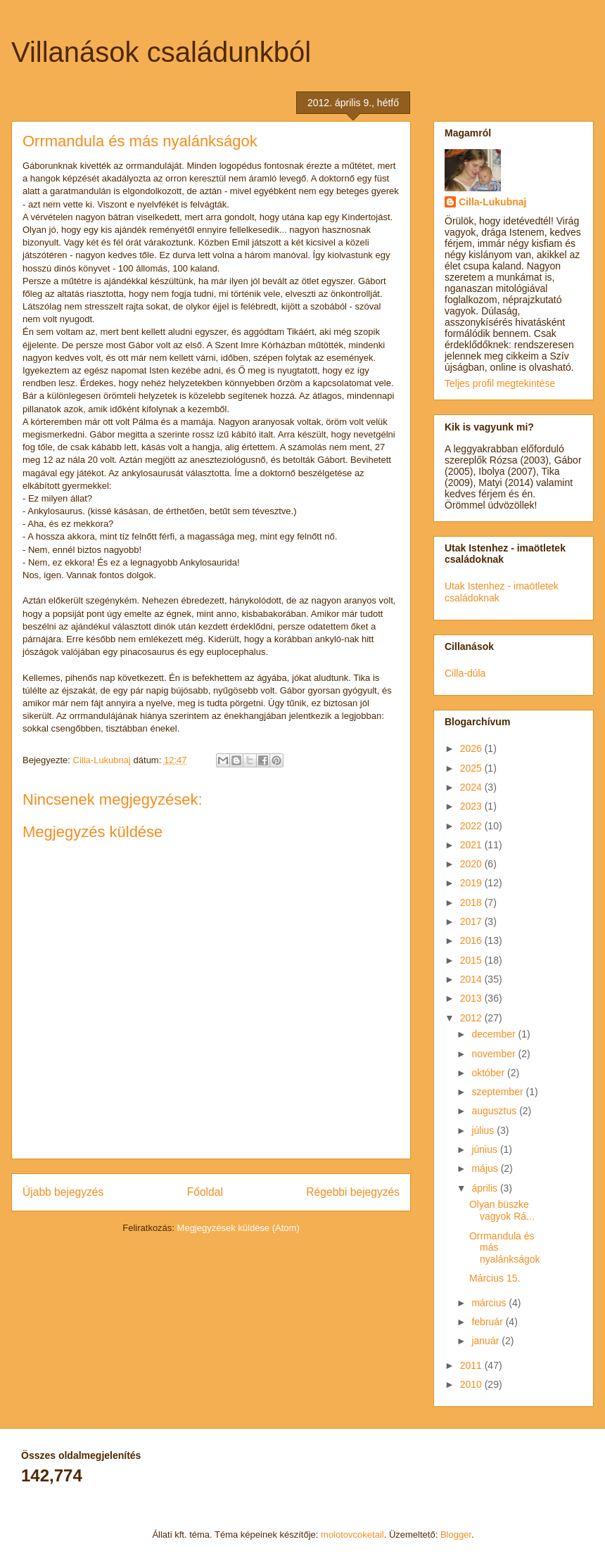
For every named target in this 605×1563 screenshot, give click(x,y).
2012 (472, 1017)
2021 (472, 844)
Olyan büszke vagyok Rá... (502, 1210)
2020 (472, 863)
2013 (472, 998)
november (494, 1053)
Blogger (455, 1534)
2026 (472, 748)
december (494, 1034)
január (486, 1340)
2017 (472, 921)
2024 (472, 787)
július (484, 1130)
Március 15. (494, 1278)
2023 (472, 806)
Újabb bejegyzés (63, 1192)
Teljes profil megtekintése (500, 383)
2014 (472, 979)
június (485, 1149)
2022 (472, 825)
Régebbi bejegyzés (353, 1192)
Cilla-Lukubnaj (492, 202)
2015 (472, 960)
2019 (472, 882)
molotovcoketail (352, 1534)
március (490, 1302)
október (489, 1072)
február (488, 1321)
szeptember (498, 1091)
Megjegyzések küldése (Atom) (238, 1228)
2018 (472, 902)
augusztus (495, 1110)
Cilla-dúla (465, 673)
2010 (472, 1384)
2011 (472, 1365)
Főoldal (205, 1192)
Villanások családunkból (161, 52)
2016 (472, 940)
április (485, 1188)
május (485, 1168)
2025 (472, 768)
